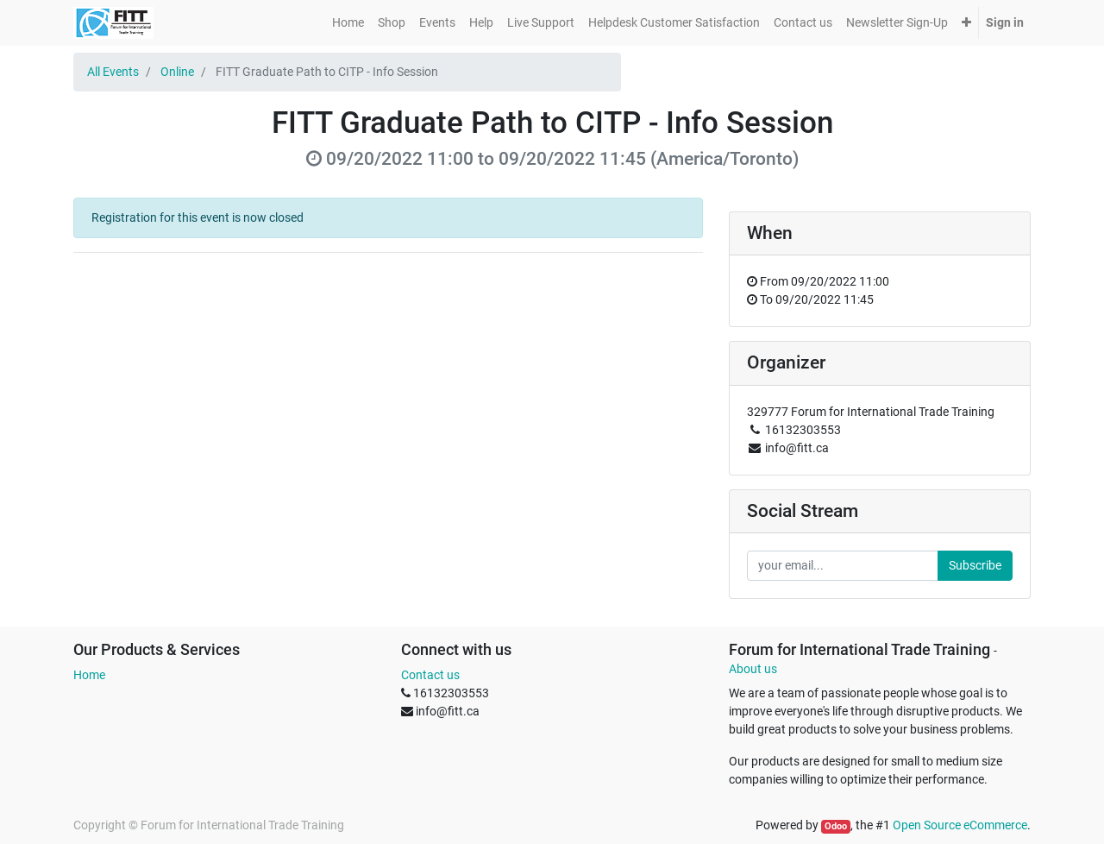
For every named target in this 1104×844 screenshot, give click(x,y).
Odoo (836, 826)
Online (177, 72)
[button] (966, 23)
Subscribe (975, 565)
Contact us (430, 675)
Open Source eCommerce (960, 825)
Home (89, 675)
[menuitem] (348, 23)
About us (753, 669)
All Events (113, 72)
